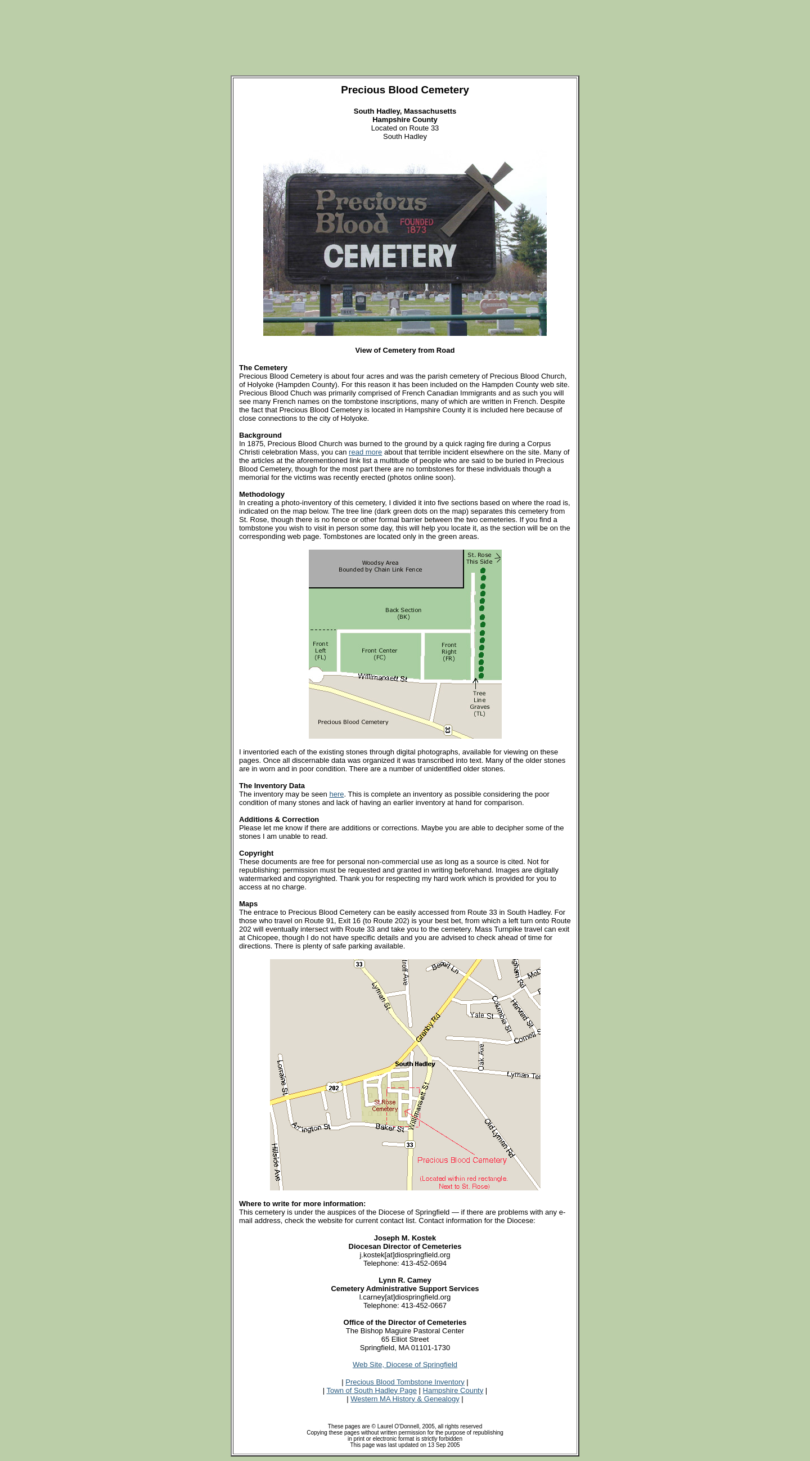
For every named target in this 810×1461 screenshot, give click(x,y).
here (336, 794)
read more (365, 452)
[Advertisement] (405, 30)
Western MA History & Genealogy (404, 1399)
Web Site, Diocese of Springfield (405, 1364)
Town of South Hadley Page (372, 1390)
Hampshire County (453, 1390)
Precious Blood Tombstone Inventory (405, 1382)
